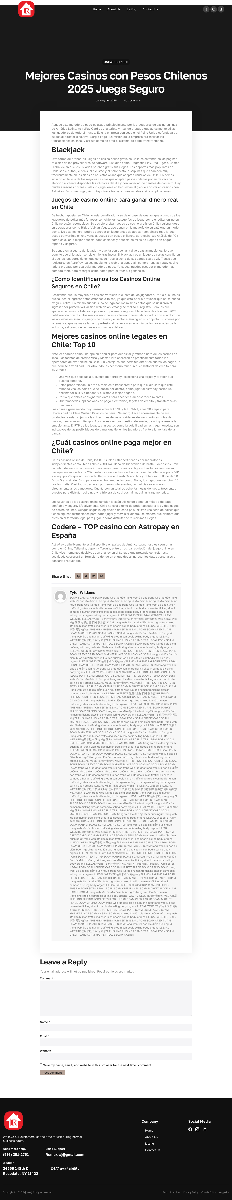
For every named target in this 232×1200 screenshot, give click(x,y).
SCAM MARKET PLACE (83, 633)
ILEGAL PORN (137, 629)
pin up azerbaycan (7, 0)
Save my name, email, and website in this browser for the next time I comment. (97, 1065)
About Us (113, 9)
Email (45, 1036)
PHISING (107, 629)
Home (97, 9)
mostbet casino (6, 0)
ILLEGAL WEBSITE (128, 615)
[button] (78, 576)
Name (45, 1022)
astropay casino (167, 262)
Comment (47, 978)
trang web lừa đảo (114, 597)
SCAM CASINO (107, 633)
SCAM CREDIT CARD (159, 629)
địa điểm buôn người (97, 601)
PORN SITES (121, 629)
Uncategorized (116, 62)
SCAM (73, 597)
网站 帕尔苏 (164, 618)
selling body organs (136, 611)
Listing (131, 9)
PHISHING (96, 629)
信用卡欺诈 (110, 618)
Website (45, 1051)
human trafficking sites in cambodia (125, 608)
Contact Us (150, 9)
